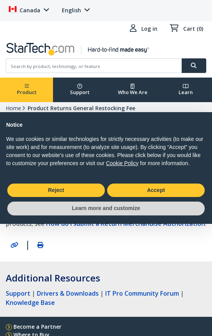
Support (79, 90)
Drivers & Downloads (68, 293)
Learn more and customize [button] (106, 208)
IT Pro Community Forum (142, 293)
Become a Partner (37, 326)
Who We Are (132, 90)
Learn (186, 90)
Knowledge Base (30, 302)
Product (26, 90)
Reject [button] (56, 190)
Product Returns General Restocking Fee (81, 108)
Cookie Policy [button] (122, 163)
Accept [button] (156, 190)
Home (13, 108)
